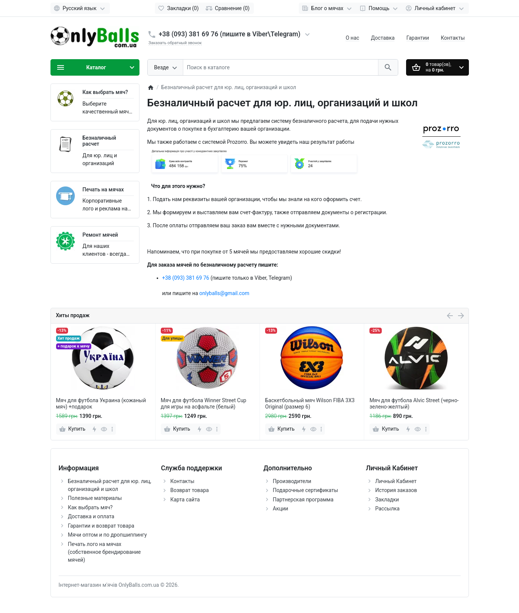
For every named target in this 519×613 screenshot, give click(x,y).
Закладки (387, 500)
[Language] (80, 8)
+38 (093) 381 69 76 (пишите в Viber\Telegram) (230, 34)
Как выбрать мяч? (105, 92)
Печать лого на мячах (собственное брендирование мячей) (104, 552)
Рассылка (387, 509)
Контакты (453, 38)
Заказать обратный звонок (175, 42)
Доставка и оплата (91, 516)
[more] (112, 429)
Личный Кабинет (396, 481)
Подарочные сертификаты (305, 490)
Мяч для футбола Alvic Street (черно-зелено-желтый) (414, 403)
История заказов (396, 490)
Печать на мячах (103, 189)
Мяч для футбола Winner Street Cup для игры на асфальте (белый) (203, 403)
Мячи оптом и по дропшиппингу (107, 535)
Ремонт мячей (100, 235)
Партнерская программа (303, 500)
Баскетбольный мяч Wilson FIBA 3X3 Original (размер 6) (309, 403)
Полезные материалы (95, 498)
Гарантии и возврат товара (101, 526)
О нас (352, 38)
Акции (280, 509)
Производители (292, 481)
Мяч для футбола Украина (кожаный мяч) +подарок (101, 403)
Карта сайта (185, 500)
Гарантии (417, 38)
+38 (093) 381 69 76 (185, 278)
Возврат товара (190, 490)
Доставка (382, 38)
